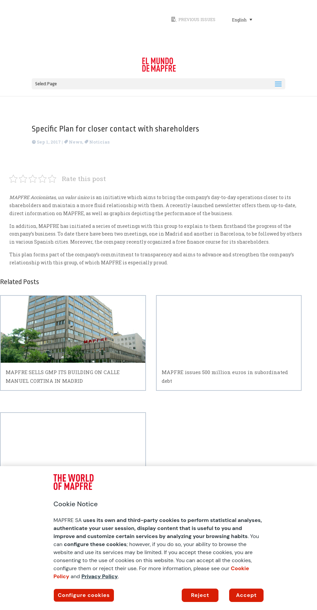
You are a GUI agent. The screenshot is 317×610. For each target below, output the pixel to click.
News (75, 142)
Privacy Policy (100, 576)
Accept (246, 595)
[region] (158, 538)
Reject (200, 595)
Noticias (99, 142)
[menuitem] (242, 19)
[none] (256, 19)
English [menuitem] (239, 19)
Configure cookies (84, 595)
